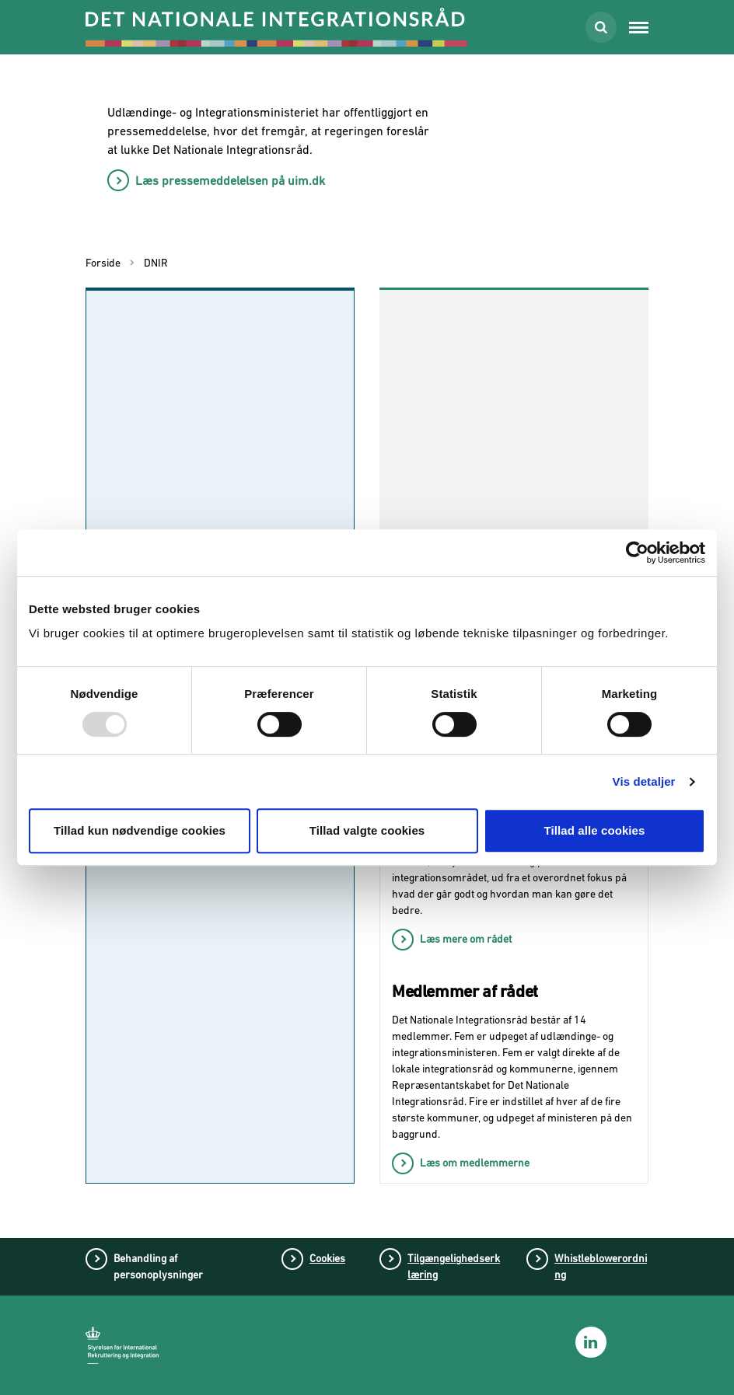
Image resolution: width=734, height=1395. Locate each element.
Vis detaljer (644, 781)
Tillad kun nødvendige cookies (139, 830)
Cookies (327, 1258)
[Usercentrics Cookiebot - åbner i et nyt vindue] (637, 552)
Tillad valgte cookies (367, 830)
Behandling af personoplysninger (158, 1266)
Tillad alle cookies (594, 830)
